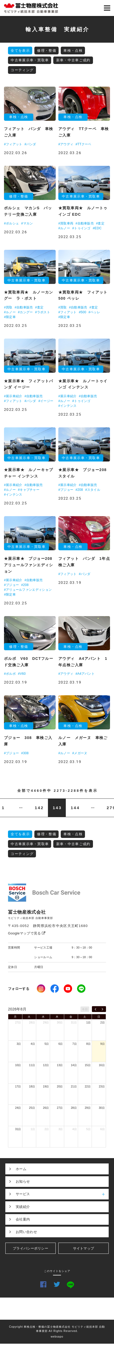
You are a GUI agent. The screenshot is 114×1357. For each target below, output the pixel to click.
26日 (46, 1107)
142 (39, 807)
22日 (88, 1086)
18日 (32, 1086)
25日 (32, 1107)
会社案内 (23, 1219)
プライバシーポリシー (30, 1248)
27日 (18, 1022)
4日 (33, 1043)
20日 (60, 1086)
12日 (46, 1065)
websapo (57, 1336)
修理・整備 (46, 51)
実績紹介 (23, 1207)
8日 (88, 1043)
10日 (18, 1065)
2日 (102, 1022)
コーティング (22, 70)
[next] (102, 1009)
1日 (88, 1022)
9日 (102, 1043)
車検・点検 (73, 51)
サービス (62, 1194)
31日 (74, 1022)
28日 (32, 1022)
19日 (46, 1086)
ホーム (21, 1169)
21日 (74, 1086)
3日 (19, 1043)
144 (75, 807)
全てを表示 (20, 51)
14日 (74, 1065)
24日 (18, 1107)
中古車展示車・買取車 (30, 60)
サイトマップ (83, 1248)
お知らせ (23, 1181)
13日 (60, 1065)
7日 (74, 1043)
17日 (18, 1086)
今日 (85, 1009)
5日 (46, 1043)
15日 (88, 1065)
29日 (46, 1022)
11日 (32, 1065)
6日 (60, 1043)
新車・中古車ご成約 (73, 60)
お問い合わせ (26, 1232)
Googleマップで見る (27, 933)
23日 (102, 1086)
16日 (102, 1065)
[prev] (95, 1009)
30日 (60, 1022)
